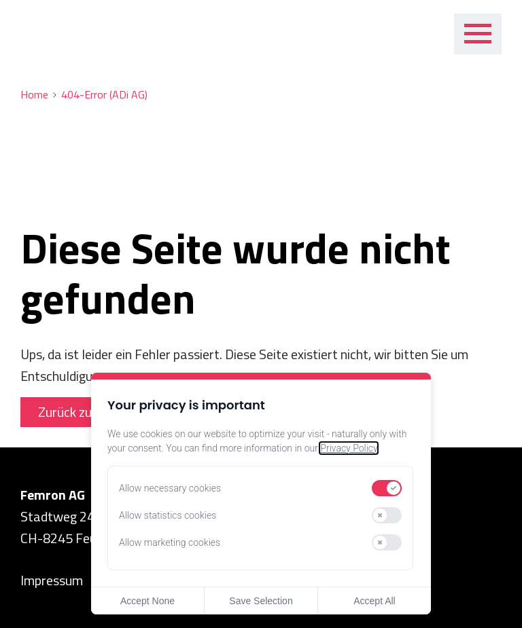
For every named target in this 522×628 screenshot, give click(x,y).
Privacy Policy (348, 448)
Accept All (374, 600)
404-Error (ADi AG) (104, 94)
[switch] (387, 488)
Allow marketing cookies (169, 542)
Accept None (147, 600)
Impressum (51, 580)
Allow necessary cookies (170, 488)
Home (34, 94)
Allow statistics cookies (167, 515)
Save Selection (260, 600)
